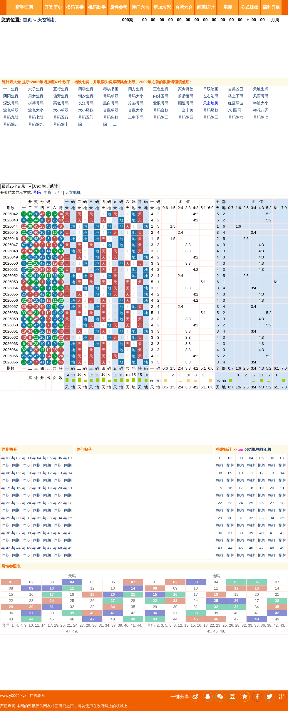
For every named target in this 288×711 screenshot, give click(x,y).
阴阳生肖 (11, 96)
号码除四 (185, 117)
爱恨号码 (160, 103)
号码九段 (11, 117)
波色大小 (35, 110)
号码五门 (85, 117)
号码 (37, 192)
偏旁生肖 (60, 96)
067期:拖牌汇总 (254, 449)
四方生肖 (135, 89)
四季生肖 (85, 89)
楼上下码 (235, 96)
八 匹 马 (235, 110)
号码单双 (110, 96)
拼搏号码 (35, 103)
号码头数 (110, 117)
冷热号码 (135, 103)
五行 (58, 192)
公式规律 (249, 7)
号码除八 (11, 124)
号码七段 (35, 117)
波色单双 (11, 110)
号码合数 (160, 110)
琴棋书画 (110, 89)
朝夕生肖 (85, 96)
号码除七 (260, 117)
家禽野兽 (185, 89)
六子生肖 (35, 89)
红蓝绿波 (235, 103)
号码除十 (60, 124)
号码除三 (160, 117)
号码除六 (235, 117)
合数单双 (110, 110)
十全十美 (185, 110)
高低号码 (60, 103)
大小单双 (60, 110)
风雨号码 (260, 96)
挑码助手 (97, 7)
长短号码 (85, 103)
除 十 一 (85, 124)
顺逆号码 (185, 103)
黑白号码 (110, 103)
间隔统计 (206, 7)
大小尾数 (85, 110)
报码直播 (75, 7)
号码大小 (135, 96)
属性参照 (119, 7)
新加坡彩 (162, 7)
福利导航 (271, 7)
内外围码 (160, 96)
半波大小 (260, 103)
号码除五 (210, 117)
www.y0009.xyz (13, 695)
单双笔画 (210, 89)
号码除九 (35, 124)
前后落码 (185, 96)
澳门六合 (140, 7)
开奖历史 (53, 7)
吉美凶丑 (235, 89)
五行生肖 (60, 89)
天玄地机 (46, 19)
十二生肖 (11, 89)
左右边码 (210, 96)
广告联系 (37, 695)
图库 (227, 7)
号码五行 (60, 117)
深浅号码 (11, 103)
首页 (27, 19)
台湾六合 (184, 7)
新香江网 (24, 7)
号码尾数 (210, 110)
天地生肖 (260, 89)
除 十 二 (110, 124)
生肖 (47, 192)
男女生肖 (35, 96)
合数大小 (135, 110)
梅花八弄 (260, 110)
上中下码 (135, 117)
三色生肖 (160, 89)
